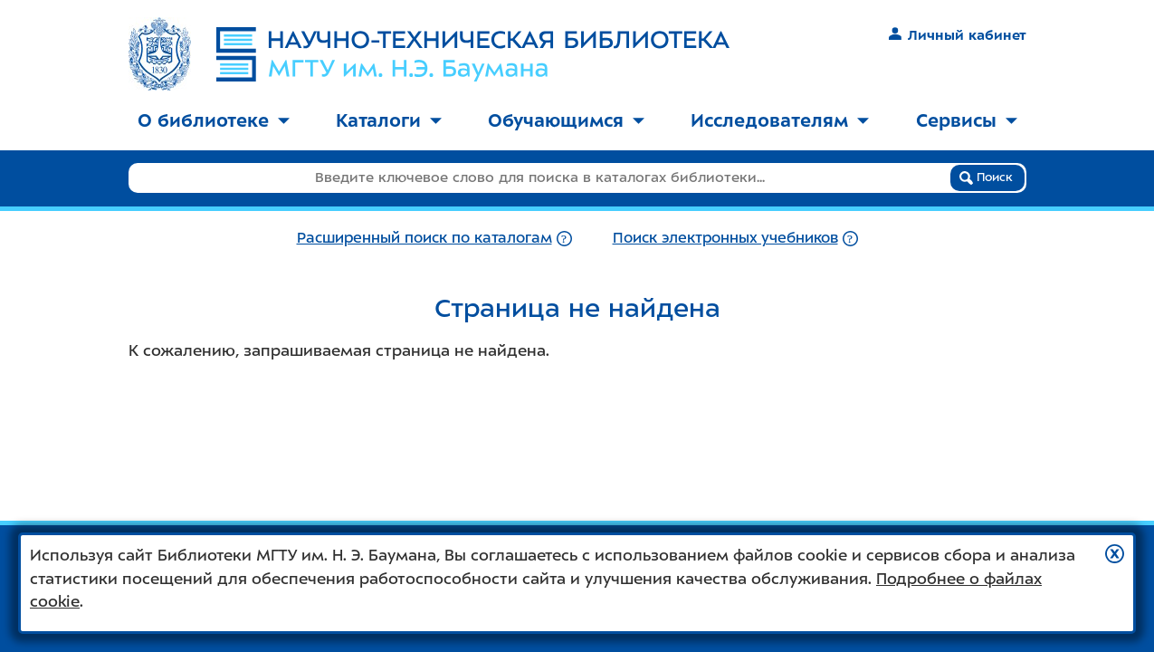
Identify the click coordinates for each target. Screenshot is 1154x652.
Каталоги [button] (389, 120)
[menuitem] (214, 121)
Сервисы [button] (966, 120)
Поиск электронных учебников (725, 237)
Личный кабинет (957, 35)
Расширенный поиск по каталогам (424, 237)
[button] (1114, 553)
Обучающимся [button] (566, 120)
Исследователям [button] (780, 120)
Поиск (986, 177)
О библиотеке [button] (214, 120)
